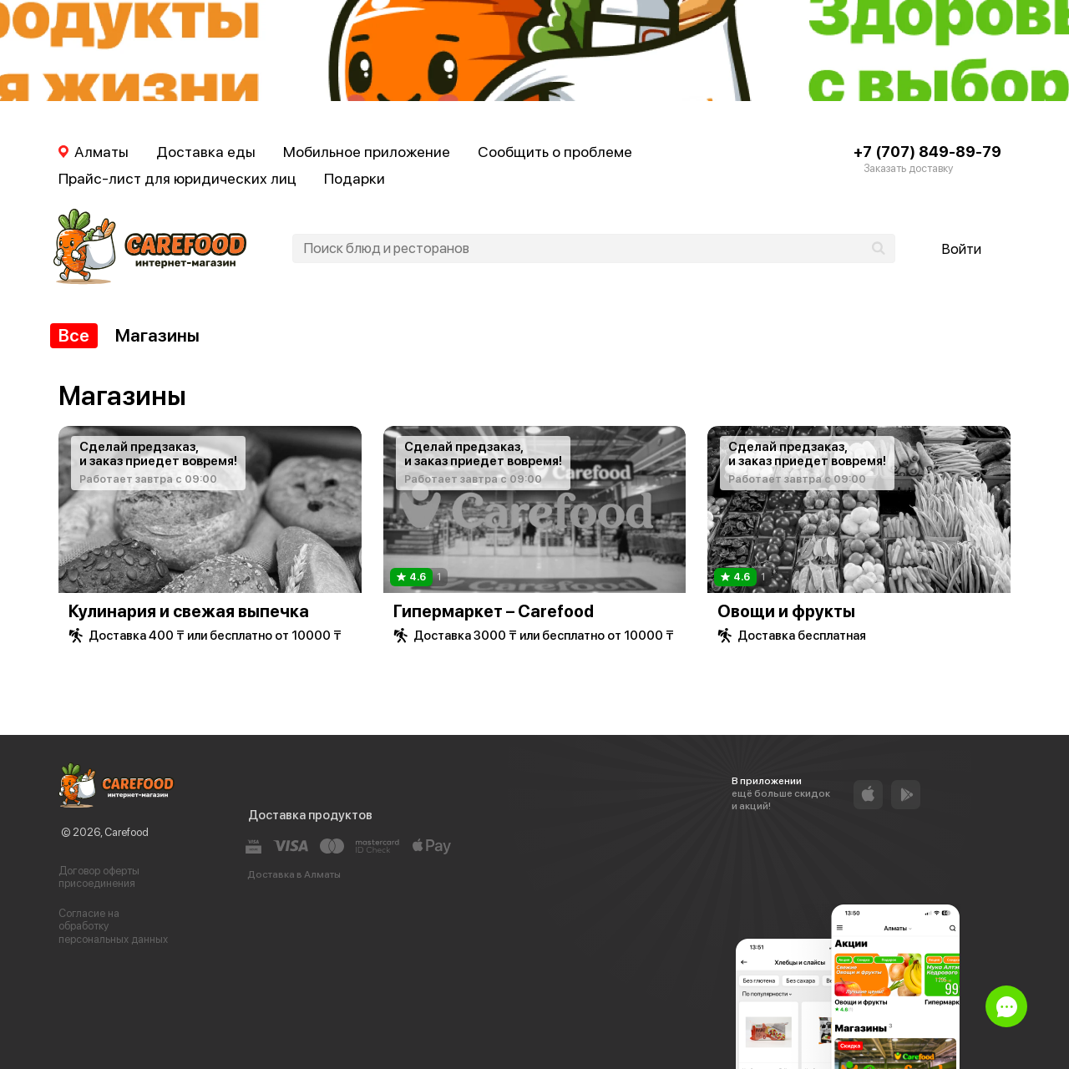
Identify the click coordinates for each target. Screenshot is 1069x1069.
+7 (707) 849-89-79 (927, 151)
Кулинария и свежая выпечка (188, 611)
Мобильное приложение (366, 151)
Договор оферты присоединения (98, 877)
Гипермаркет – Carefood (493, 611)
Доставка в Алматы (294, 874)
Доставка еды (206, 151)
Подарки (354, 178)
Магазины (157, 335)
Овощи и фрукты (786, 611)
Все (73, 335)
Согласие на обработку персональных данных (113, 926)
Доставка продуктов (310, 815)
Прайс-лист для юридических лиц (177, 178)
